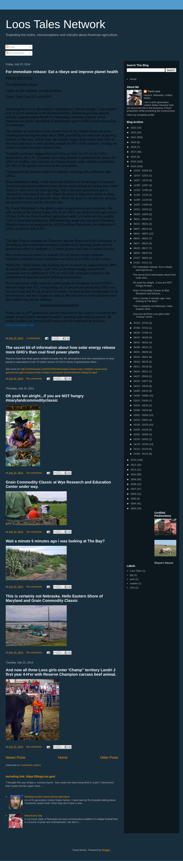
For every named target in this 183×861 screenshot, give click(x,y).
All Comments (15, 53)
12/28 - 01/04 (141, 170)
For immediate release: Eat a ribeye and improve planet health (62, 72)
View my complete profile (140, 114)
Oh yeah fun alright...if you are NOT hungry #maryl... (152, 284)
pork (132, 579)
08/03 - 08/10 (141, 252)
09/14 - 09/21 (141, 223)
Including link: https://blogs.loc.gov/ (30, 776)
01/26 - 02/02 (141, 439)
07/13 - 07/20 (141, 322)
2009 (134, 479)
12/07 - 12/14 (141, 180)
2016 (134, 156)
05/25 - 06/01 (141, 357)
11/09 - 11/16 (141, 199)
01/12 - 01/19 (141, 449)
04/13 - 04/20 (141, 386)
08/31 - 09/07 (141, 233)
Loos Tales (136, 570)
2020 (134, 142)
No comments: (34, 378)
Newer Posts (15, 757)
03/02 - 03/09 (141, 415)
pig (131, 575)
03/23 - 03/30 (141, 400)
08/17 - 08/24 (141, 243)
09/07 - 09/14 (141, 228)
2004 (134, 503)
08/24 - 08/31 (141, 238)
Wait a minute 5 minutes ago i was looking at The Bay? (55, 541)
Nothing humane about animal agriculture (47, 796)
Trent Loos (154, 91)
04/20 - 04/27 (141, 381)
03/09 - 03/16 (141, 410)
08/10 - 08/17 (141, 248)
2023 (134, 127)
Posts (10, 47)
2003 (134, 508)
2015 (134, 161)
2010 (134, 474)
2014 (134, 166)
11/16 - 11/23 (141, 194)
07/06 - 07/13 (141, 327)
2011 (134, 469)
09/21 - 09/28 (141, 219)
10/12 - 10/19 (141, 209)
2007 (134, 488)
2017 (134, 151)
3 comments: (33, 338)
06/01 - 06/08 (141, 352)
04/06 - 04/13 (141, 390)
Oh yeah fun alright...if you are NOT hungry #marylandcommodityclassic (45, 398)
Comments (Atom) (31, 765)
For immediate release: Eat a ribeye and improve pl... (152, 268)
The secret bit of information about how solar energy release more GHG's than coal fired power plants (60, 349)
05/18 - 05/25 (141, 361)
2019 (134, 147)
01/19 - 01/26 (141, 444)
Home (62, 757)
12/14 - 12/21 (141, 175)
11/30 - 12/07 (141, 185)
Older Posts (109, 757)
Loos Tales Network (55, 24)
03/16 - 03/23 (141, 405)
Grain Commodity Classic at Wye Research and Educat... (151, 292)
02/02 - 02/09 (141, 434)
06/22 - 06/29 (141, 337)
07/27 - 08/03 (141, 257)
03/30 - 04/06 (141, 395)
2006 (134, 493)
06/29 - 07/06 (141, 332)
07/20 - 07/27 (141, 262)
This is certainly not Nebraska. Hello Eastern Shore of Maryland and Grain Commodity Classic (54, 598)
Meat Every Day (33, 815)
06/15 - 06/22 (141, 342)
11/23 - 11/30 (141, 190)
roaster (133, 583)
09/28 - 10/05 (141, 214)
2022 (134, 132)
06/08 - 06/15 (141, 347)
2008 (134, 484)
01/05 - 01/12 (141, 453)
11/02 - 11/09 (141, 204)
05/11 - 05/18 (141, 366)
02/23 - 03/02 (141, 419)
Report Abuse (163, 562)
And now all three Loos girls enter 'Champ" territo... (151, 315)
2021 (134, 137)
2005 (134, 498)
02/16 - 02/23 (141, 424)
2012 (134, 464)
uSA (132, 587)
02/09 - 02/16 (141, 429)
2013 (134, 459)
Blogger (106, 850)
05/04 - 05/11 (141, 371)
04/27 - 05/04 (141, 376)
